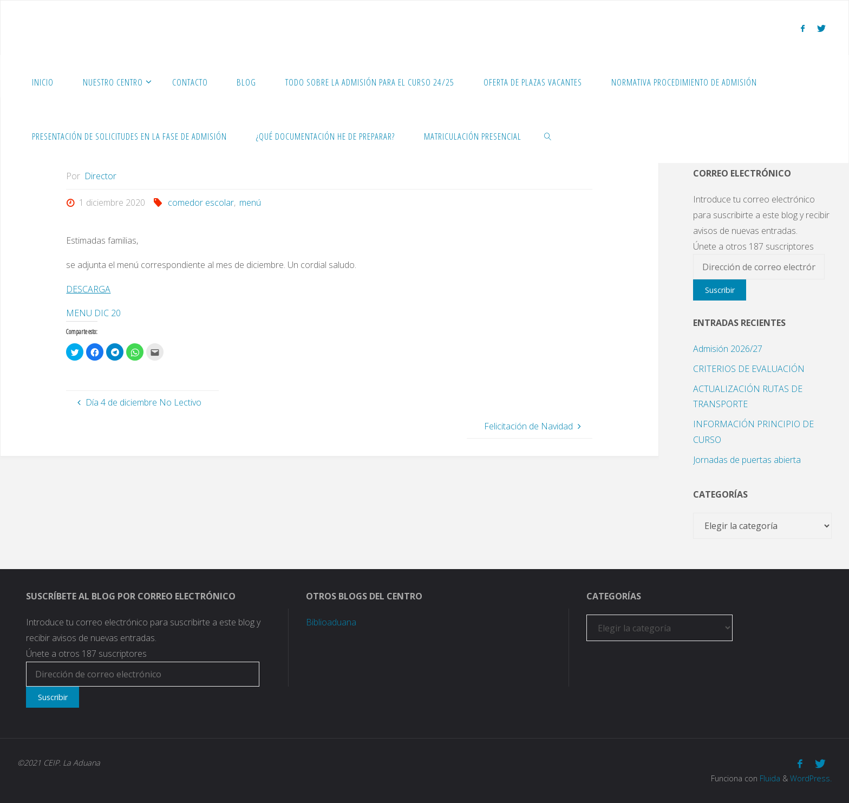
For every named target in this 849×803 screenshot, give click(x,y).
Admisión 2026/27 (727, 349)
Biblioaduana (331, 622)
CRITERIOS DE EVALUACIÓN (749, 369)
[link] (548, 136)
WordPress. (811, 778)
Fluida (768, 778)
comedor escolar (201, 202)
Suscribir (720, 290)
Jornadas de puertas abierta (747, 460)
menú (250, 202)
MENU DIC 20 (93, 313)
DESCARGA (88, 289)
